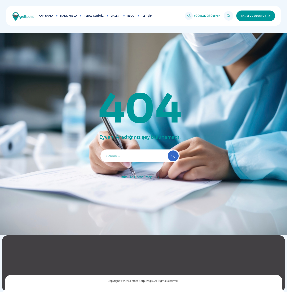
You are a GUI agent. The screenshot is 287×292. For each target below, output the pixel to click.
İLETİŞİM (147, 15)
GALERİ (115, 15)
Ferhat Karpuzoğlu (141, 280)
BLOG (130, 15)
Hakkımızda (68, 15)
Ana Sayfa (46, 15)
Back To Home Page (137, 177)
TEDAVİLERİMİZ (94, 15)
